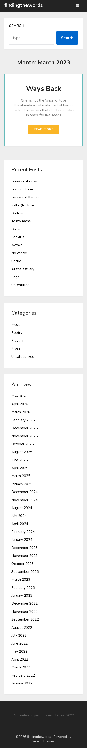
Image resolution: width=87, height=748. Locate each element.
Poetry (16, 332)
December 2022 (24, 603)
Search (16, 25)
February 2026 (23, 420)
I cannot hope (22, 189)
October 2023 (22, 563)
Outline (17, 213)
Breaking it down (24, 181)
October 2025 (22, 444)
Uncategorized (22, 356)
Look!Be (18, 237)
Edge (15, 277)
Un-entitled (20, 285)
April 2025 (19, 468)
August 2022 (21, 627)
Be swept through (25, 197)
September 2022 (25, 619)
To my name (21, 221)
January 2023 (21, 595)
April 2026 (19, 404)
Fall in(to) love (22, 205)
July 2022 (18, 635)
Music (15, 324)
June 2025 (19, 460)
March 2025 (20, 476)
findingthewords (23, 5)
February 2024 (23, 531)
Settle (16, 261)
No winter (19, 253)
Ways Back (43, 89)
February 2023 (23, 587)
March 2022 (20, 667)
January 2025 (21, 484)
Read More (43, 129)
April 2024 (19, 524)
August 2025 (21, 452)
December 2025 (24, 428)
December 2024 (24, 492)
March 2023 (20, 579)
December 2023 (24, 547)
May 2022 (19, 651)
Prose (16, 348)
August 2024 (21, 508)
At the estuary (22, 269)
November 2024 (24, 500)
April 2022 (19, 659)
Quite (15, 229)
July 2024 (18, 515)
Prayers (17, 340)
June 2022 (19, 643)
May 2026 (19, 396)
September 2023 (25, 571)
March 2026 (20, 412)
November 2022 (24, 611)
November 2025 (24, 436)
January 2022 (21, 683)
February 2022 (23, 675)
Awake (17, 245)
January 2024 (21, 539)
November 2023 (24, 555)
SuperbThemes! (43, 741)
